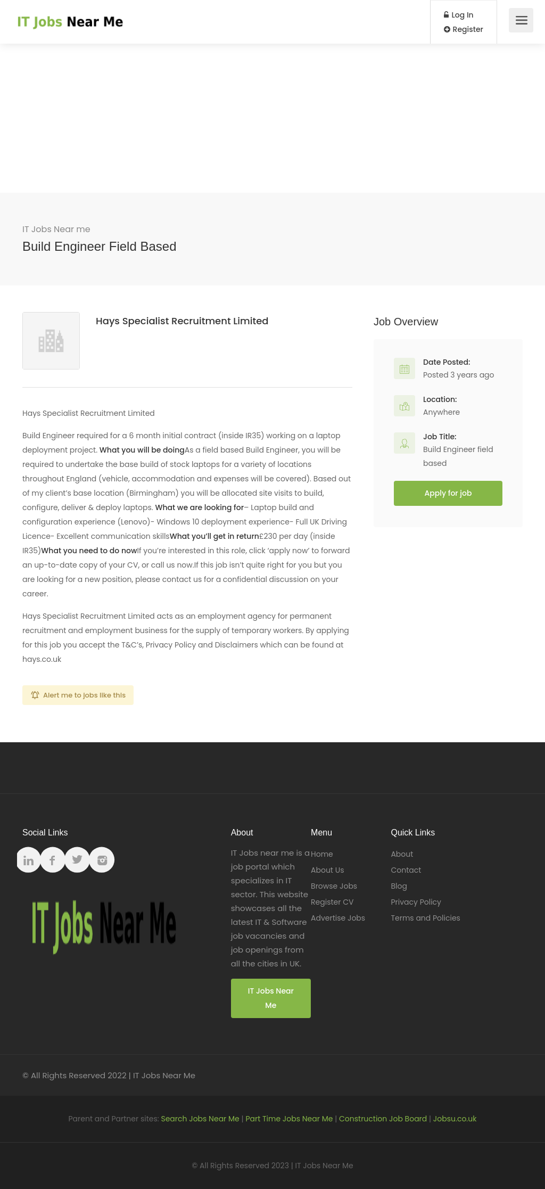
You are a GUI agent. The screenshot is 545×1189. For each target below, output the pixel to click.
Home (322, 854)
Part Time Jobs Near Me (289, 1118)
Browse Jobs (334, 886)
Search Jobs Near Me (200, 1118)
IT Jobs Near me (56, 229)
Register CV (332, 902)
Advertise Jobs (338, 918)
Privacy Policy (416, 902)
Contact (406, 870)
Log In (459, 15)
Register (463, 29)
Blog (399, 886)
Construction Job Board (383, 1118)
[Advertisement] (272, 118)
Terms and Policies (425, 918)
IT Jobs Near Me (271, 998)
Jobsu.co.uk (455, 1118)
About (402, 854)
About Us (327, 870)
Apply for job (448, 493)
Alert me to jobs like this (84, 695)
